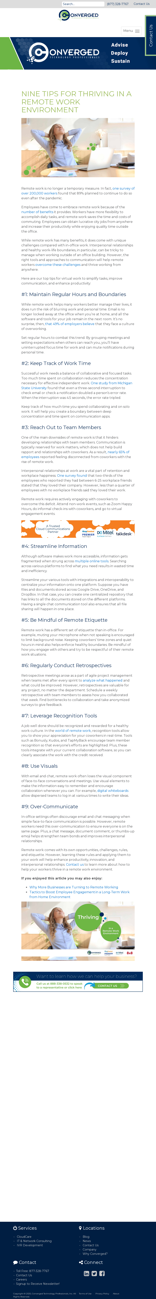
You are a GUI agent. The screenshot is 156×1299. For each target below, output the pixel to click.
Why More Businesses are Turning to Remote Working (73, 887)
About (116, 1293)
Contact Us (142, 4)
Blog (86, 1237)
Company (89, 1249)
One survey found (72, 476)
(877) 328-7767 (118, 4)
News (87, 1241)
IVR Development (30, 1245)
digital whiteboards (112, 791)
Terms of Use (85, 1293)
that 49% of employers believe (69, 324)
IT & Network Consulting (34, 1241)
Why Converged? (95, 1254)
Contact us (75, 864)
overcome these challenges (57, 265)
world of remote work (73, 731)
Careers (21, 1279)
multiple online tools (91, 561)
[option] (78, 53)
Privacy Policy (102, 1293)
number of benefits (37, 212)
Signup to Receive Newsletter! (38, 1284)
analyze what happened (102, 680)
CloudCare (24, 1237)
